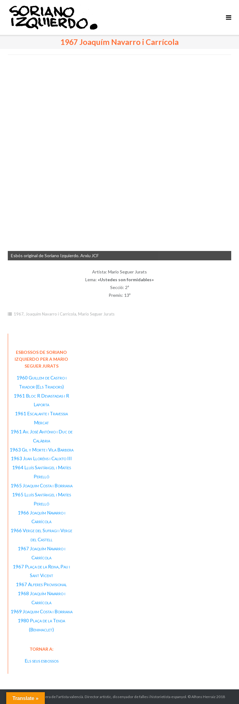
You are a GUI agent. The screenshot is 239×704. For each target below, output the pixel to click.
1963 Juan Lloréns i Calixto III (41, 458)
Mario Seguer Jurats (96, 313)
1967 (19, 313)
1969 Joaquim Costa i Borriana (42, 611)
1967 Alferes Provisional (41, 584)
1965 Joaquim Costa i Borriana (42, 485)
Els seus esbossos (42, 660)
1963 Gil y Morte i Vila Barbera (41, 449)
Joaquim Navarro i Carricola (51, 313)
